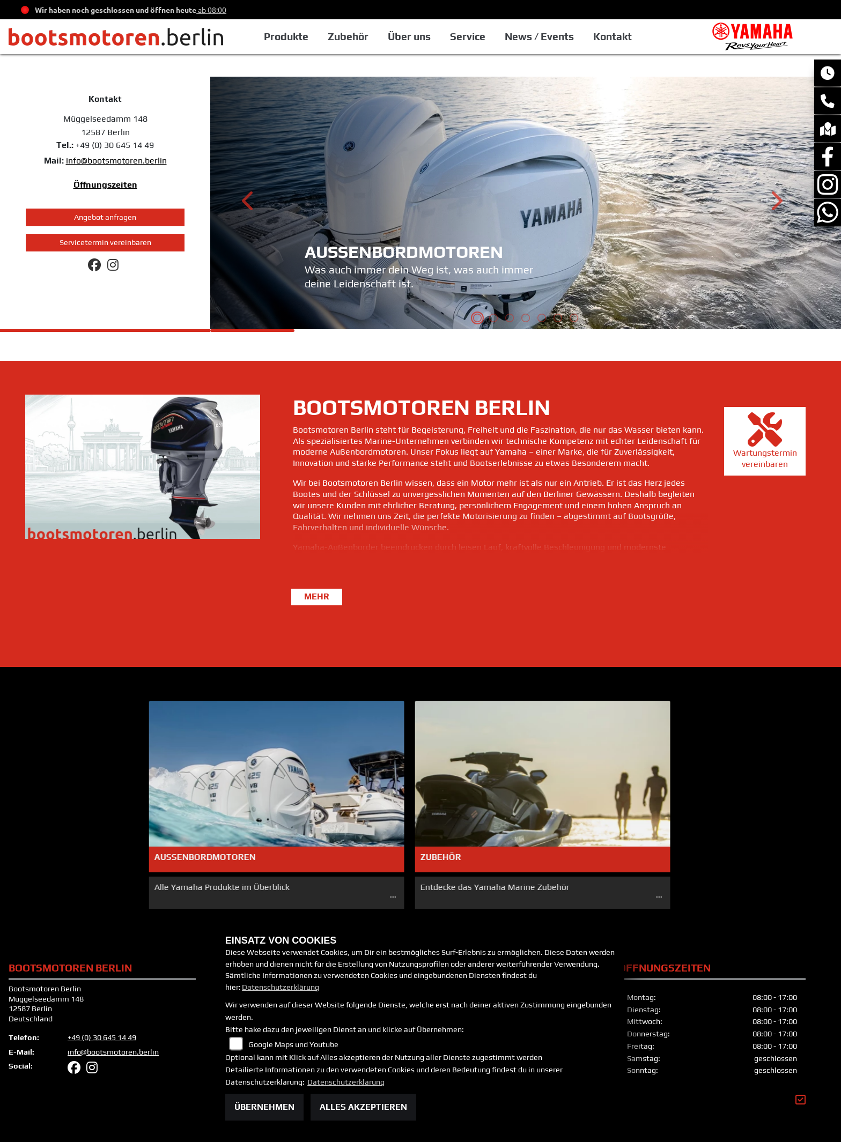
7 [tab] (574, 319)
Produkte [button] (286, 36)
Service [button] (467, 36)
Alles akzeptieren (363, 1107)
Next (776, 204)
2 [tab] (493, 319)
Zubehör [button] (348, 36)
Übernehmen (264, 1107)
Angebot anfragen (105, 217)
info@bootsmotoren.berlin (116, 160)
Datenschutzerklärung (280, 987)
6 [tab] (557, 319)
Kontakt (612, 36)
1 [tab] (477, 319)
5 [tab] (541, 319)
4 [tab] (525, 319)
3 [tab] (509, 319)
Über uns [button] (409, 36)
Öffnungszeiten (105, 185)
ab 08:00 (211, 9)
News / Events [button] (539, 36)
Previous (248, 204)
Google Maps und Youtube (293, 1044)
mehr (316, 596)
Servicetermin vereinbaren (105, 242)
